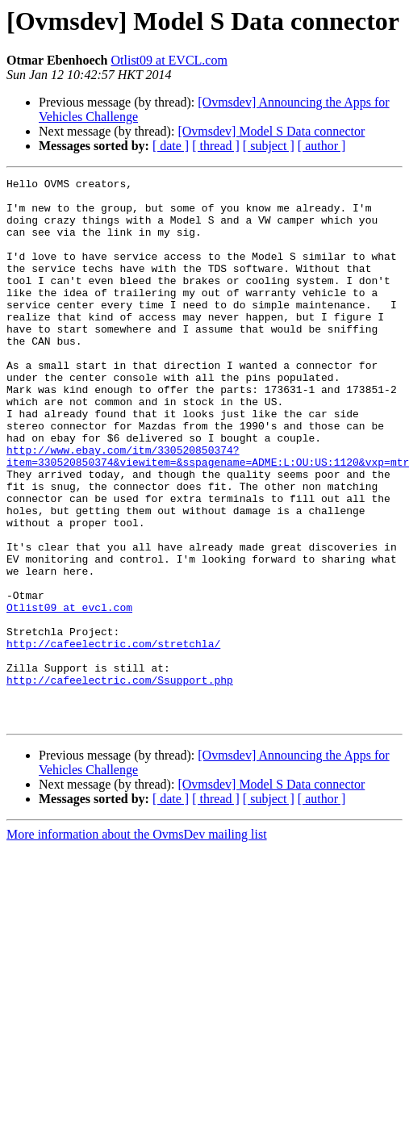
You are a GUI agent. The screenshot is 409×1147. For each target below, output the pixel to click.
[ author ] (322, 146)
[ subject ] (268, 146)
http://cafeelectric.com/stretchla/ (113, 737)
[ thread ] (216, 146)
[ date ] (170, 146)
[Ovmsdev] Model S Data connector (271, 131)
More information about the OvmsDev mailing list (136, 943)
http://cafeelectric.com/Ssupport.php (119, 781)
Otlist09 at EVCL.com (169, 60)
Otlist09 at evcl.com (69, 694)
